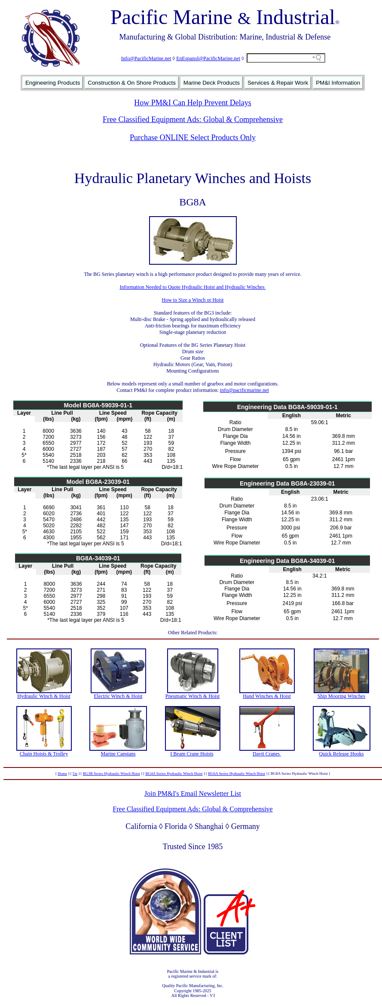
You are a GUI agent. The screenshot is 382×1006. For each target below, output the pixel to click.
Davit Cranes (267, 754)
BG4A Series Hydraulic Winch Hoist (173, 773)
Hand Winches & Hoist (267, 696)
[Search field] (286, 58)
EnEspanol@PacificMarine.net (208, 58)
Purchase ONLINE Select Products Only (193, 137)
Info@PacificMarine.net (146, 58)
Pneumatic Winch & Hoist (192, 696)
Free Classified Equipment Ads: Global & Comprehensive (193, 119)
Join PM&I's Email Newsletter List (192, 793)
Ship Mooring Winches (341, 696)
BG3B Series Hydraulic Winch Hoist (111, 773)
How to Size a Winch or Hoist (193, 300)
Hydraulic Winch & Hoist (43, 696)
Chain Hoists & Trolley (44, 754)
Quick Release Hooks (341, 754)
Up (75, 773)
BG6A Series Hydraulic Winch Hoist (236, 773)
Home (62, 773)
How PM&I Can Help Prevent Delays (192, 102)
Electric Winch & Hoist (118, 696)
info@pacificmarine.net (244, 390)
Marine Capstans (118, 754)
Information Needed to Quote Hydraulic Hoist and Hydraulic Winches (192, 287)
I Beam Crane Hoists (191, 754)
